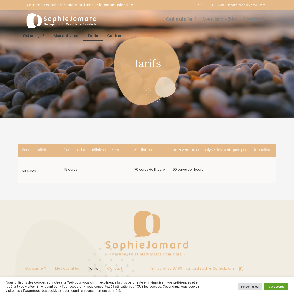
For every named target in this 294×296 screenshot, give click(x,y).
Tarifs (93, 36)
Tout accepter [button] (276, 286)
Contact (255, 19)
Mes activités (224, 19)
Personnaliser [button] (250, 286)
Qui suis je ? (191, 19)
